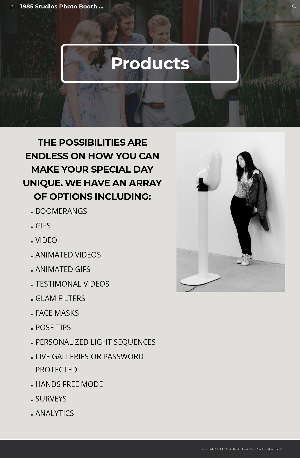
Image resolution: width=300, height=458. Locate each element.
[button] (294, 6)
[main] (150, 63)
